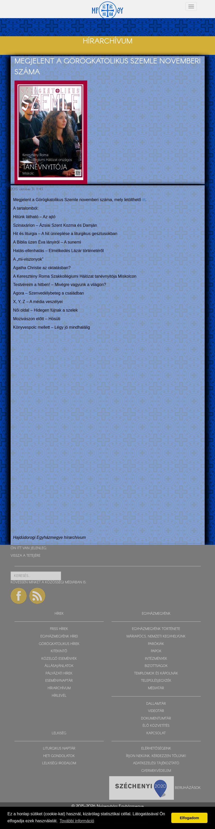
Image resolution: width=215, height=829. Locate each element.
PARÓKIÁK (156, 644)
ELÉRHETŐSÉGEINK (156, 748)
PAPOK (156, 651)
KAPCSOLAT (156, 733)
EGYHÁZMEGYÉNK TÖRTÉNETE (156, 629)
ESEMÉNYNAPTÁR (59, 680)
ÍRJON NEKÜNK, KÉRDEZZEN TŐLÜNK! (156, 756)
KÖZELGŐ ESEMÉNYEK (59, 658)
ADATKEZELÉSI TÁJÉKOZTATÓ (156, 763)
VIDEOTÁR (156, 711)
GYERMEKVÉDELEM (156, 770)
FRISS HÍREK (59, 629)
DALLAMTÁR (156, 703)
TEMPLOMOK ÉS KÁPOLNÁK (156, 673)
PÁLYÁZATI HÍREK (59, 673)
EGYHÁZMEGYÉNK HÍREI (59, 636)
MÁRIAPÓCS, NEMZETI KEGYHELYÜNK (156, 636)
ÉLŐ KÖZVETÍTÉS (156, 725)
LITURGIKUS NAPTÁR (59, 748)
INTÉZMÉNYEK (156, 658)
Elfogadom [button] (189, 818)
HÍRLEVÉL (59, 695)
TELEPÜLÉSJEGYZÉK (156, 680)
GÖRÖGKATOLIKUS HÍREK (59, 644)
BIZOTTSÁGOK (156, 666)
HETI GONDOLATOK (59, 756)
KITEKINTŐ (59, 651)
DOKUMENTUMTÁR (156, 718)
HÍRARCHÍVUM (59, 688)
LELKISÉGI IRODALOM (59, 763)
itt (143, 199)
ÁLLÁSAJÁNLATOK (59, 666)
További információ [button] (77, 821)
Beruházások (188, 787)
